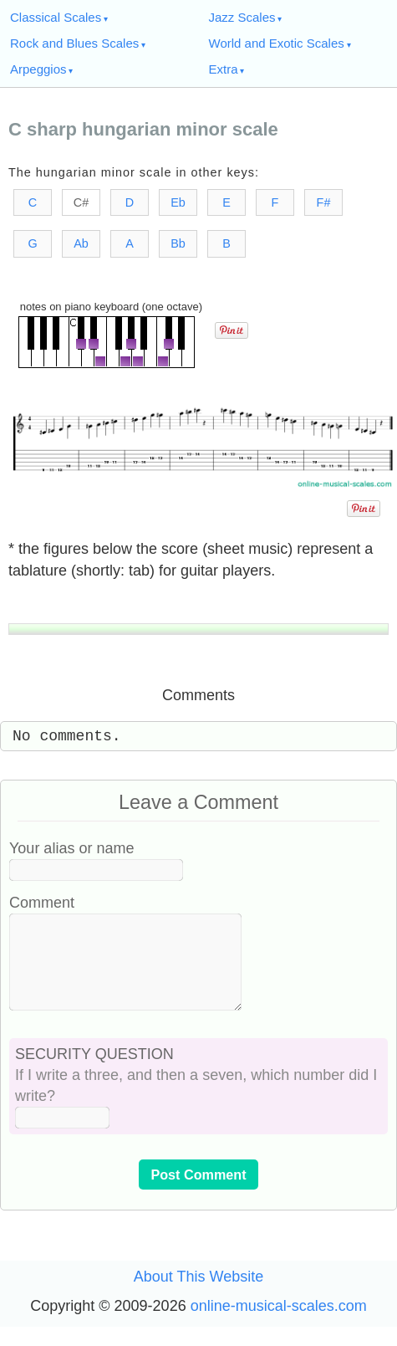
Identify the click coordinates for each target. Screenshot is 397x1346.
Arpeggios (38, 69)
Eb (178, 202)
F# (324, 202)
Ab (81, 243)
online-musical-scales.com (279, 1326)
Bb (178, 243)
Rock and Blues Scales (74, 43)
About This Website (198, 1296)
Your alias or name (71, 848)
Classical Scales (55, 17)
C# (81, 202)
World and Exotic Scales (276, 43)
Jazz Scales (242, 17)
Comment (41, 902)
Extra (223, 69)
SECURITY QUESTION (94, 1074)
